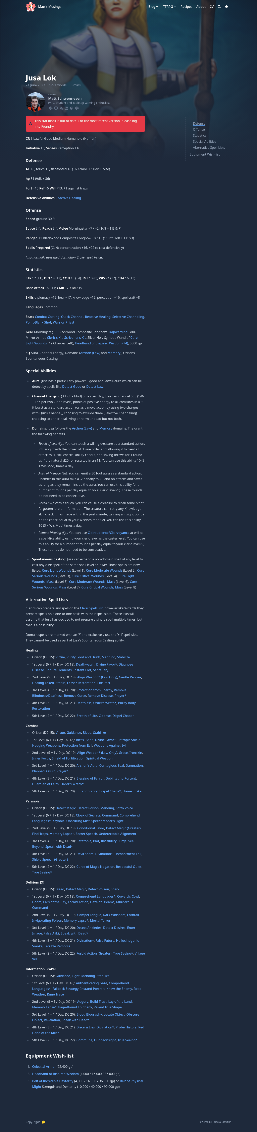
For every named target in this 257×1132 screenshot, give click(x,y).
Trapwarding (117, 332)
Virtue (60, 657)
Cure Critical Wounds (88, 576)
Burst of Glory (87, 791)
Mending (108, 657)
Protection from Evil (77, 745)
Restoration (41, 708)
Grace (123, 752)
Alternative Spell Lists (209, 147)
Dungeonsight (105, 1040)
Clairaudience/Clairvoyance (109, 532)
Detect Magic (66, 808)
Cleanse (105, 716)
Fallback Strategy (65, 988)
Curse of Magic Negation (95, 866)
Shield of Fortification (68, 758)
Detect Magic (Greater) (123, 828)
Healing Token (43, 683)
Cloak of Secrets (88, 815)
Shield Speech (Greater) (50, 859)
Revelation (52, 1020)
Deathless (83, 703)
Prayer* (120, 695)
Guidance (74, 732)
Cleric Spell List (91, 608)
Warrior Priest (63, 322)
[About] (201, 6)
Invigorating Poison (47, 920)
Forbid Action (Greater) (93, 953)
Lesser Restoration (81, 683)
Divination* (104, 854)
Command (110, 815)
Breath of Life (86, 716)
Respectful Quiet (129, 866)
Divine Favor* (106, 664)
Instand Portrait (92, 988)
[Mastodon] (71, 107)
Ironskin (136, 752)
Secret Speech (86, 834)
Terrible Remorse (57, 946)
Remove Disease (100, 695)
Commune (84, 1040)
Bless (80, 740)
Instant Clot (82, 670)
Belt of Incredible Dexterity (52, 1081)
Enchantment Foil (127, 854)
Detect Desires (114, 927)
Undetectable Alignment (117, 834)
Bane (89, 740)
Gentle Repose (130, 677)
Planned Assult (43, 771)
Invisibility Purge (114, 841)
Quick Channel (72, 317)
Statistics (199, 135)
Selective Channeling (128, 317)
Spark (115, 889)
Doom (36, 902)
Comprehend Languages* (95, 896)
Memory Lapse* (62, 834)
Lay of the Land (120, 1001)
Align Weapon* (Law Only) (97, 677)
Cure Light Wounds (56, 570)
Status (60, 683)
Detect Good (71, 386)
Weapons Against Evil (110, 745)
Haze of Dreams (102, 902)
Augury (83, 1001)
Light (76, 976)
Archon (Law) (90, 353)
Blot (96, 841)
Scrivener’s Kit (75, 337)
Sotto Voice (124, 808)
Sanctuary (100, 670)
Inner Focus (41, 758)
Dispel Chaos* (123, 716)
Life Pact (103, 683)
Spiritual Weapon (99, 758)
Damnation (134, 765)
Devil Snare (84, 854)
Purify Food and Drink (83, 657)
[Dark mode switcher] (226, 6)
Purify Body (127, 703)
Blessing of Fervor (90, 778)
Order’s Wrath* (104, 703)
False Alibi (51, 933)
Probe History (126, 1027)
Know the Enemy (119, 988)
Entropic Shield (129, 740)
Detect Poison (88, 808)
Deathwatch (85, 664)
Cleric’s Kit (55, 337)
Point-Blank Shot (38, 322)
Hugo (215, 1122)
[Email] (50, 107)
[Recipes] (186, 6)
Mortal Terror (100, 920)
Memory (114, 353)
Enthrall (133, 915)
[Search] (219, 6)
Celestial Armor (44, 1066)
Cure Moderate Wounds (104, 570)
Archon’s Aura (87, 765)
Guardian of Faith (45, 784)
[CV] (212, 6)
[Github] (56, 107)
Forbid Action (78, 902)
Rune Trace (55, 994)
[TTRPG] (168, 6)
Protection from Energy (94, 690)
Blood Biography (89, 1014)
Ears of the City (54, 902)
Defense (199, 123)
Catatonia (83, 841)
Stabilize (123, 657)
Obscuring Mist (78, 821)
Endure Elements (59, 670)
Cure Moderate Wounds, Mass (92, 581)
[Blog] (151, 6)
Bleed (87, 732)
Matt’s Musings (49, 6)
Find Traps (40, 834)
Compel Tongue (89, 915)
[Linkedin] (66, 107)
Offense (199, 129)
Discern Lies (85, 1027)
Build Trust (98, 1001)
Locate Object (114, 1014)
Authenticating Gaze (91, 983)
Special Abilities (204, 141)
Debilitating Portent (121, 778)
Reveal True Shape (108, 1007)
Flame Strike (132, 791)
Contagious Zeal (111, 765)
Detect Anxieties (88, 927)
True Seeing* (42, 872)
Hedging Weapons (46, 745)
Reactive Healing (68, 198)
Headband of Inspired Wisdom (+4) (101, 343)
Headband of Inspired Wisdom (55, 1074)
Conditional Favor (90, 828)
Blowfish (226, 1122)
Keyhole (58, 821)
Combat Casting (47, 317)
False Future (105, 940)
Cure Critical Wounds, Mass (102, 587)
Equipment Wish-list (205, 154)
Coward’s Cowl (128, 896)
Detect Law (94, 386)
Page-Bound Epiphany (75, 1007)
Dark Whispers (114, 915)
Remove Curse (75, 695)
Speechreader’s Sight (107, 821)
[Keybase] (61, 107)
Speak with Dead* (59, 846)
